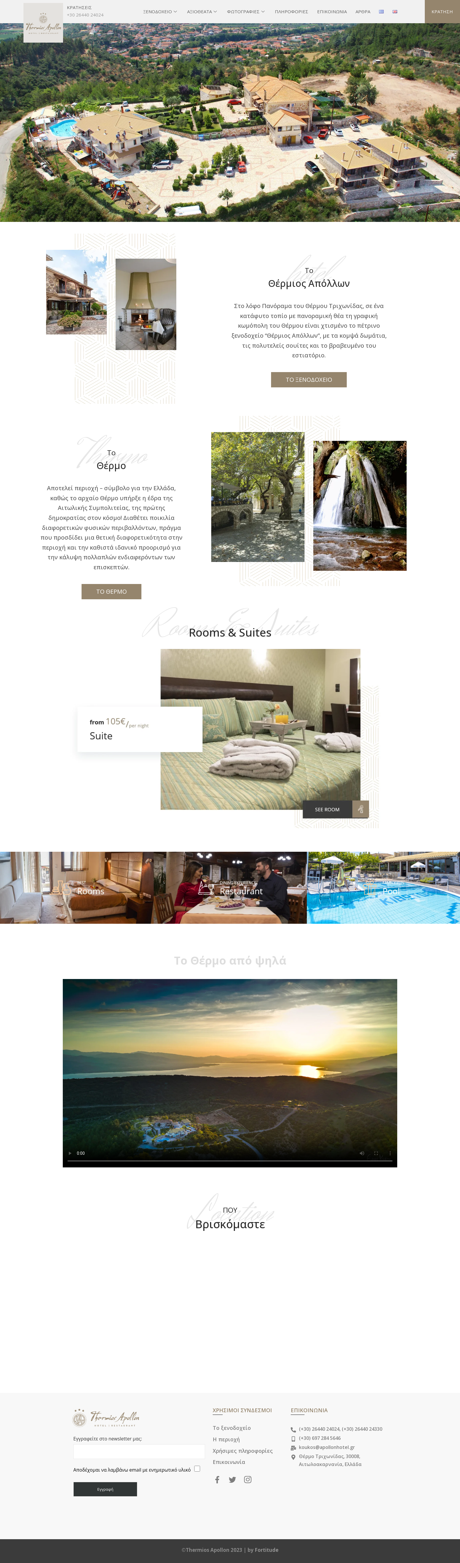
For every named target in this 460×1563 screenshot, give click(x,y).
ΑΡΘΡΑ (363, 11)
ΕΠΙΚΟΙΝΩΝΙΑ (332, 11)
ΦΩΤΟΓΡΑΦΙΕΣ (246, 11)
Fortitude (266, 1550)
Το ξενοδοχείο (232, 1427)
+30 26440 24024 (85, 15)
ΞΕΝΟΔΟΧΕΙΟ (160, 11)
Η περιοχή (226, 1438)
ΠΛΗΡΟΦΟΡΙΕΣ (291, 11)
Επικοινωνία (229, 1461)
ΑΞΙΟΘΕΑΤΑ (202, 11)
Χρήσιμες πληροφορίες (243, 1450)
